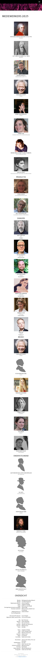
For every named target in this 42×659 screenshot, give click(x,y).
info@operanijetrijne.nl (22, 656)
